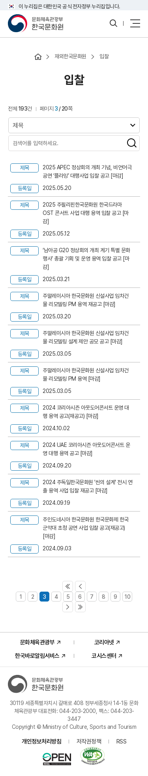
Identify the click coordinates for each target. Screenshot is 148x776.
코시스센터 (104, 655)
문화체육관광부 (37, 642)
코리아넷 (104, 642)
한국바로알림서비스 (37, 655)
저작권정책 (89, 741)
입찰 (104, 56)
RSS (121, 741)
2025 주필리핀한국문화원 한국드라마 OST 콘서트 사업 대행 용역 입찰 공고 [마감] (86, 212)
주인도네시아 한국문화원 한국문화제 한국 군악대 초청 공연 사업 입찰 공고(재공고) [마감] (86, 527)
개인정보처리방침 (41, 741)
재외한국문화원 (70, 56)
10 (127, 597)
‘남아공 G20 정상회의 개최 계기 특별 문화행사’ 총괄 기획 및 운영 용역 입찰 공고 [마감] (86, 258)
